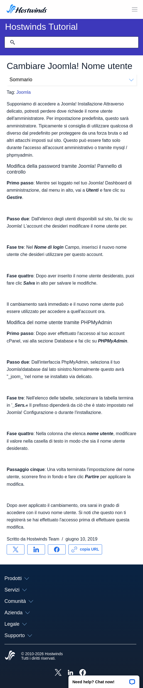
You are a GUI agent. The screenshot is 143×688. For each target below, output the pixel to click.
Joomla (23, 92)
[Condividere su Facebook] (57, 549)
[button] (104, 680)
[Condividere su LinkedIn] (36, 549)
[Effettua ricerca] (12, 42)
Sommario (71, 79)
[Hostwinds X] (58, 673)
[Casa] (27, 9)
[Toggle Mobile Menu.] (134, 9)
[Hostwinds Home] (10, 656)
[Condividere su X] (15, 549)
